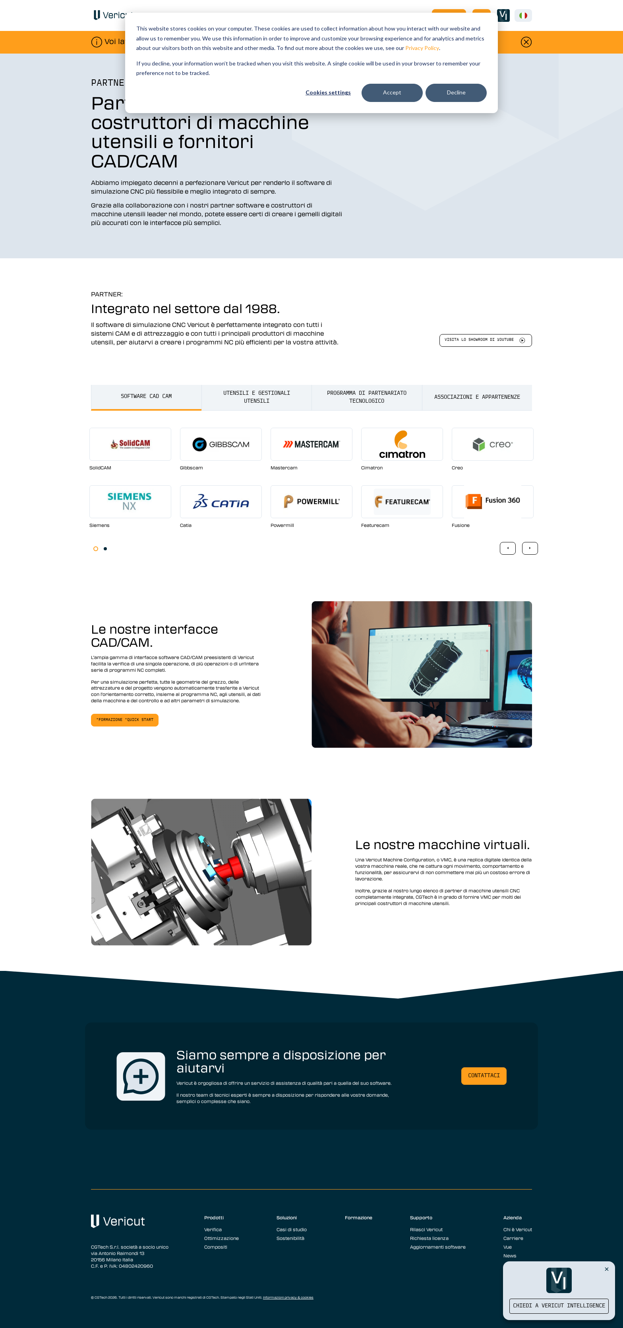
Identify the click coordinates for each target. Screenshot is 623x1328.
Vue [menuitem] (507, 1246)
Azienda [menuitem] (512, 1217)
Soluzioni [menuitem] (287, 1217)
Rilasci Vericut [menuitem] (426, 1229)
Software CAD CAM (146, 397)
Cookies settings (328, 92)
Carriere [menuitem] (513, 1238)
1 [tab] (95, 548)
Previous (508, 548)
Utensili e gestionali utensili (256, 397)
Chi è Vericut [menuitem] (517, 1229)
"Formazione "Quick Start (124, 720)
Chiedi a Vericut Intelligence (559, 1306)
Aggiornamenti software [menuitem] (438, 1246)
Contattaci (484, 1076)
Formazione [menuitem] (358, 1217)
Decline (456, 92)
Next (530, 548)
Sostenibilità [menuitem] (290, 1238)
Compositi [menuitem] (215, 1246)
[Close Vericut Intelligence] (606, 1268)
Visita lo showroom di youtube (479, 340)
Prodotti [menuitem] (214, 1217)
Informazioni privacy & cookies (288, 1297)
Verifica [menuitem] (213, 1229)
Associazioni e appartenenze (477, 397)
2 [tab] (105, 548)
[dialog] (311, 63)
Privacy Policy (422, 47)
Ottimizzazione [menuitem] (221, 1238)
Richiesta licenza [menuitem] (429, 1238)
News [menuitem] (510, 1255)
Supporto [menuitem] (421, 1217)
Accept (392, 92)
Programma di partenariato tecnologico (366, 397)
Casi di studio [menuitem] (292, 1229)
